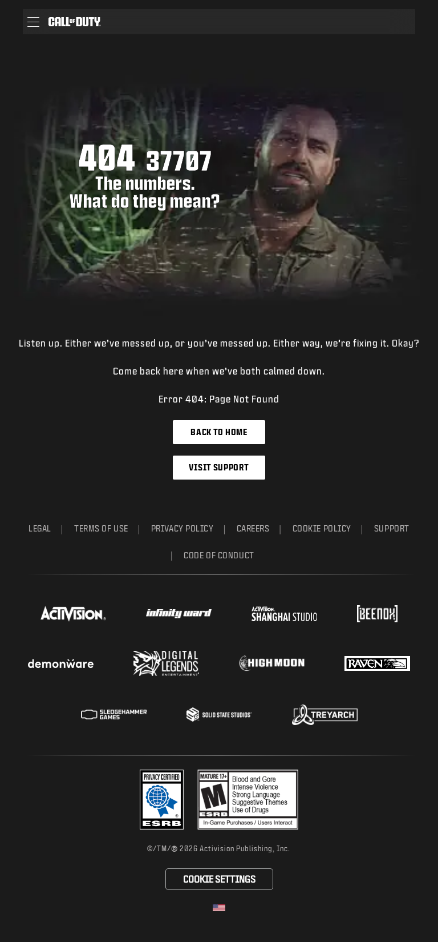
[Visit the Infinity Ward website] (179, 613)
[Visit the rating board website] (247, 800)
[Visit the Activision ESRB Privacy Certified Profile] (162, 800)
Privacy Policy (182, 528)
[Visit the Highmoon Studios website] (272, 663)
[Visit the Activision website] (73, 614)
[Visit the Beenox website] (377, 613)
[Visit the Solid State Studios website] (219, 714)
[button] (33, 21)
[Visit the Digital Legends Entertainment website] (166, 663)
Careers (253, 528)
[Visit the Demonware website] (61, 663)
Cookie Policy (322, 528)
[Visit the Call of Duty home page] (74, 21)
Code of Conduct (219, 555)
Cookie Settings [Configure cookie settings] (219, 879)
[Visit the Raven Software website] (377, 663)
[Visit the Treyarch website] (325, 715)
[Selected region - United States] (219, 908)
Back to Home (218, 432)
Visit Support (219, 467)
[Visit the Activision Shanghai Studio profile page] (284, 613)
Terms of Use (101, 528)
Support (391, 528)
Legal (40, 528)
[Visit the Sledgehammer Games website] (114, 714)
